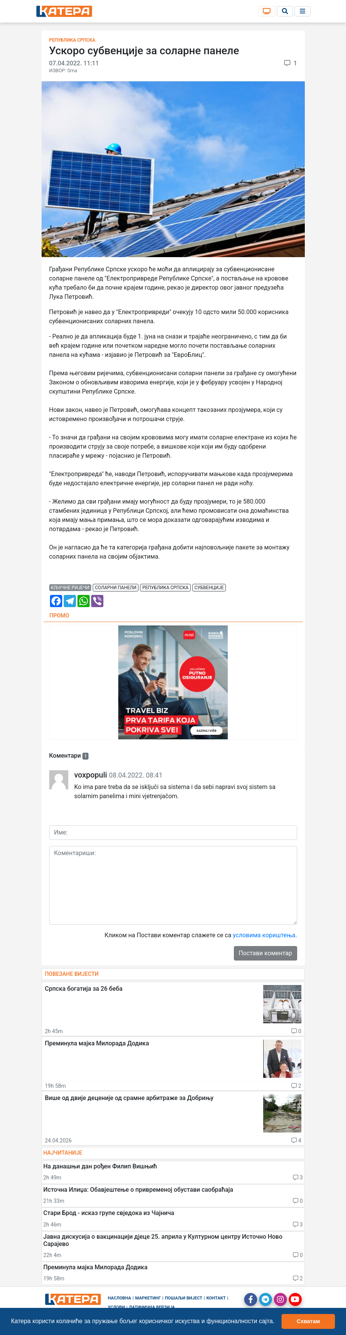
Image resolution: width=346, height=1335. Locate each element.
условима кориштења (264, 935)
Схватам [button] (308, 1321)
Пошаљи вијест (183, 1298)
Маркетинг (148, 1298)
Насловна (119, 1298)
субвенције (209, 587)
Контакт (216, 1298)
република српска (165, 587)
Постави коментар (265, 953)
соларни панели (116, 587)
